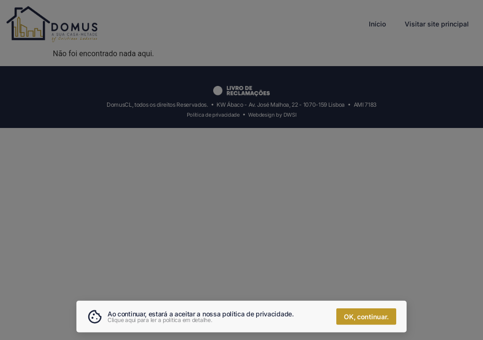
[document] (241, 170)
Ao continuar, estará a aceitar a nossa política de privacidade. (201, 315)
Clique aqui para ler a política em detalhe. (160, 320)
